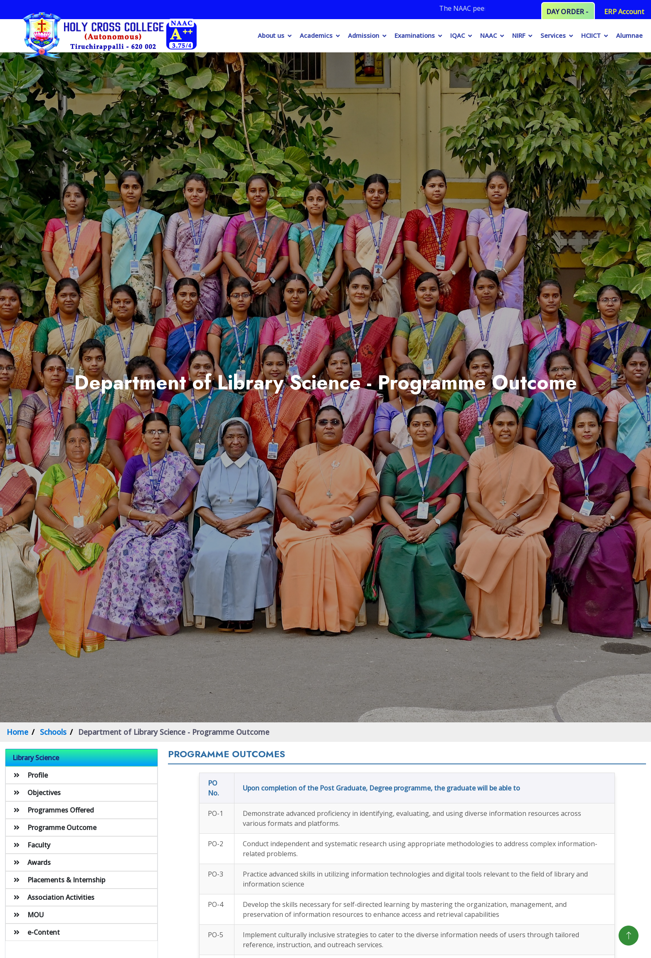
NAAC (488, 35)
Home (17, 732)
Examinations (415, 35)
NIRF (518, 35)
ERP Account (624, 11)
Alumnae (629, 35)
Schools (53, 732)
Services (553, 35)
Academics (316, 35)
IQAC (457, 35)
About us (271, 35)
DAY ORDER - (568, 11)
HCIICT (591, 35)
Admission (363, 35)
